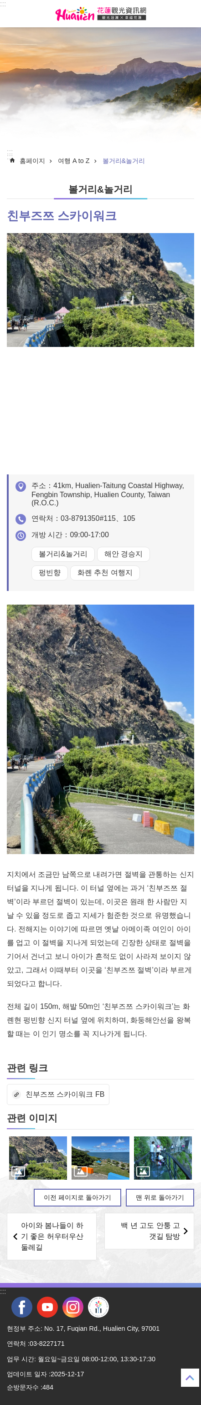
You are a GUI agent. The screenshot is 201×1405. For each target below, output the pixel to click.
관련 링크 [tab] (27, 1068)
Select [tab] (13, 14)
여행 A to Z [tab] (74, 160)
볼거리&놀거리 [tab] (124, 160)
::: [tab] (3, 4)
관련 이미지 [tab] (32, 1118)
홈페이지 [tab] (32, 160)
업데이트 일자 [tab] (27, 1374)
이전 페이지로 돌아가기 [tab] (77, 1197)
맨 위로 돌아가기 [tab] (160, 1197)
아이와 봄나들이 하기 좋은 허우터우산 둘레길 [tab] (52, 1236)
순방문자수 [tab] (23, 1387)
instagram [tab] (72, 1307)
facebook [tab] (21, 1307)
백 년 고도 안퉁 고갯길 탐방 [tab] (150, 1231)
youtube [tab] (47, 1307)
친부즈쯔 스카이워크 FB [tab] (65, 1094)
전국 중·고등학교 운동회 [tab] (98, 1307)
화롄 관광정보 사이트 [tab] (100, 13)
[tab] (38, 1158)
